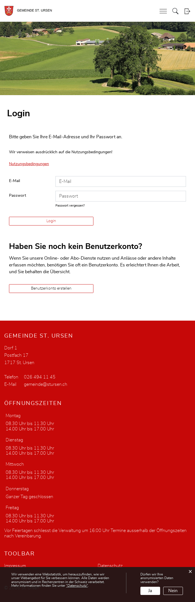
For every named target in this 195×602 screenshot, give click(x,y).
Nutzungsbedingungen (29, 164)
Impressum (15, 566)
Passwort (17, 196)
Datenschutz (110, 566)
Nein (173, 590)
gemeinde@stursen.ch (45, 384)
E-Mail (14, 181)
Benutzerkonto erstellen (51, 288)
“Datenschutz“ (77, 585)
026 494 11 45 (39, 377)
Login (187, 11)
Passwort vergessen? (70, 205)
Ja (150, 590)
